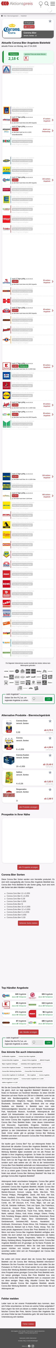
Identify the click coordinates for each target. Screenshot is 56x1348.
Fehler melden (28, 1324)
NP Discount (6, 1168)
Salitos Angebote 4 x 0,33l (9, 1082)
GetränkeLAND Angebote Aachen (31, 1064)
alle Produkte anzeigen (28, 807)
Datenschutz (33, 1338)
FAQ (24, 1340)
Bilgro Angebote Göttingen (10, 1064)
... (19, 16)
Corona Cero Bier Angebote (27, 1056)
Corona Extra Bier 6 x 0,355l (18, 912)
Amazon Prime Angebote (29, 1060)
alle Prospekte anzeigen (28, 867)
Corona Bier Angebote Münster (33, 1067)
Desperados (30, 1238)
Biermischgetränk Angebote (10, 1079)
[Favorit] (50, 21)
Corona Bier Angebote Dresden (11, 1067)
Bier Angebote (31, 1075)
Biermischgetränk (13, 16)
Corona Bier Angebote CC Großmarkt (13, 1075)
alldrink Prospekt (45, 1060)
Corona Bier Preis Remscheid (33, 1071)
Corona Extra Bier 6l (15, 904)
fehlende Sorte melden (28, 923)
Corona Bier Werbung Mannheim (12, 1071)
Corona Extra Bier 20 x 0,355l (18, 907)
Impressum (23, 1338)
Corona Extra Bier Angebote (10, 1060)
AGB (27, 1338)
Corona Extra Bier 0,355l (16, 915)
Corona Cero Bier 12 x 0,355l (18, 893)
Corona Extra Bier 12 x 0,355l (18, 909)
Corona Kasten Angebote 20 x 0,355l (32, 1079)
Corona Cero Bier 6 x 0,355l (18, 896)
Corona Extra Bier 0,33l (16, 917)
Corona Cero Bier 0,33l (16, 899)
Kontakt (20, 1340)
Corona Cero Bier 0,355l (16, 901)
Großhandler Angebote (9, 1056)
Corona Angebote (44, 1075)
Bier (5, 16)
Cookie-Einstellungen (32, 1340)
